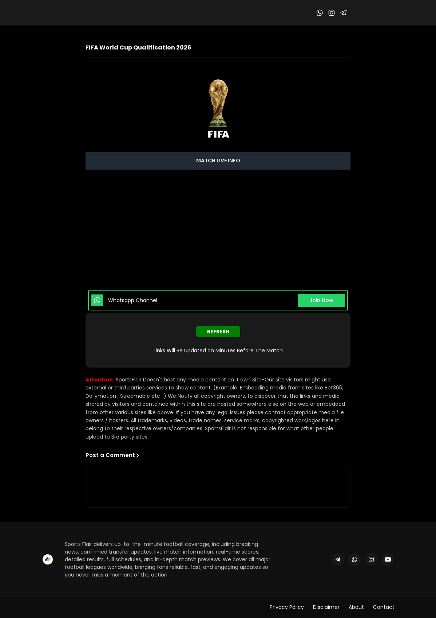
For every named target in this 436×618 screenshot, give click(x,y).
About (356, 607)
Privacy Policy (287, 607)
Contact (384, 607)
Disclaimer (326, 607)
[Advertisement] (218, 230)
